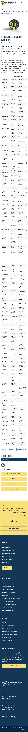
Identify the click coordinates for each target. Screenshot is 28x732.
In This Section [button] (6, 460)
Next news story (21, 450)
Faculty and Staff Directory (9, 635)
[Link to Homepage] (11, 3)
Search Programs (14, 528)
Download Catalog (14, 489)
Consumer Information (8, 626)
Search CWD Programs (14, 479)
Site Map (22, 730)
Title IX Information (7, 607)
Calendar (4, 622)
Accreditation (6, 583)
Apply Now (14, 521)
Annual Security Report (8, 586)
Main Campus (6, 547)
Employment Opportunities (9, 632)
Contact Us (7, 568)
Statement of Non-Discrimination (11, 598)
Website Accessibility (8, 610)
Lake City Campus (7, 562)
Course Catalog (6, 629)
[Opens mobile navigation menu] (25, 2)
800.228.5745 (11, 707)
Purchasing (5, 595)
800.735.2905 (11, 709)
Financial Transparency (8, 592)
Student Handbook (7, 638)
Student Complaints (7, 601)
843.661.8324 (10, 705)
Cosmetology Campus (8, 550)
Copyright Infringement (8, 589)
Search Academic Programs (14, 474)
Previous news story (7, 450)
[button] (22, 3)
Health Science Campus (8, 553)
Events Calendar (14, 484)
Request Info (14, 666)
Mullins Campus (6, 556)
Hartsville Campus (7, 559)
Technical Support (7, 641)
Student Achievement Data (9, 604)
